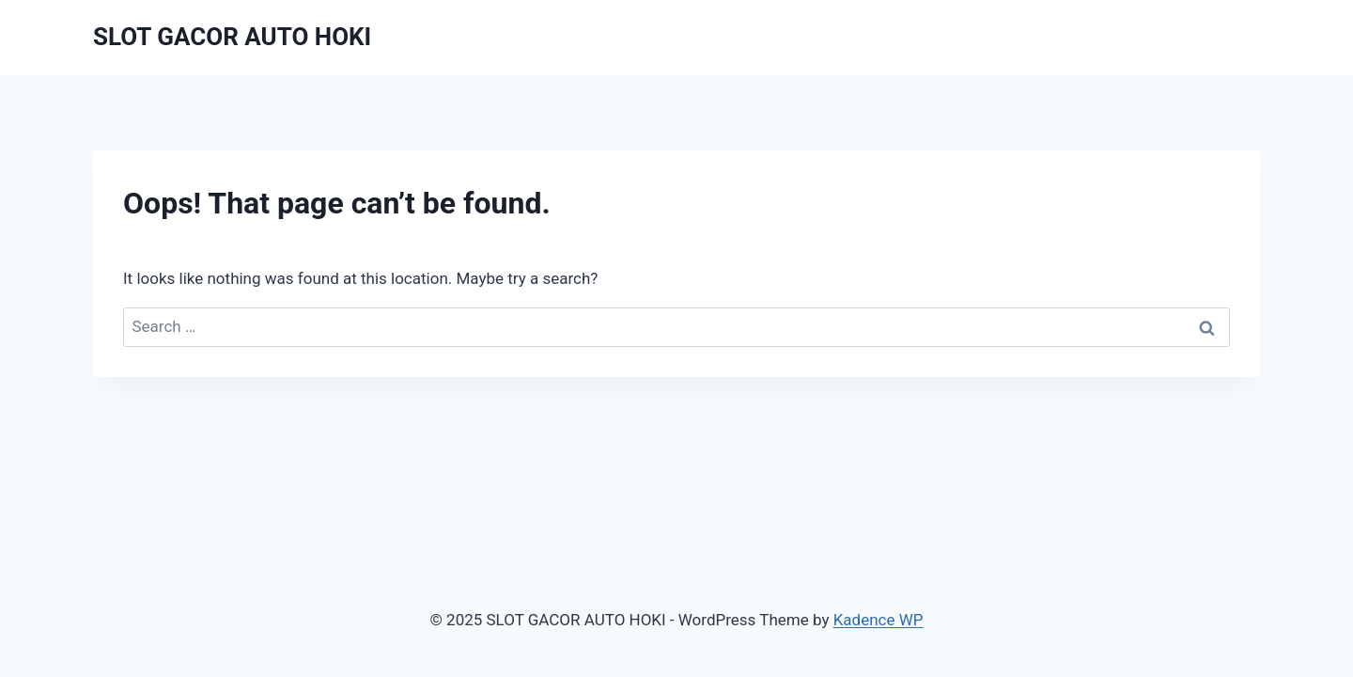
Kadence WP (878, 619)
